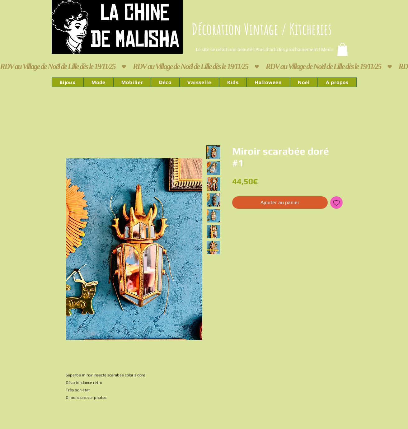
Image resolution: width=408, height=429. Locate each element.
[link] (342, 49)
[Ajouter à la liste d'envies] (336, 202)
